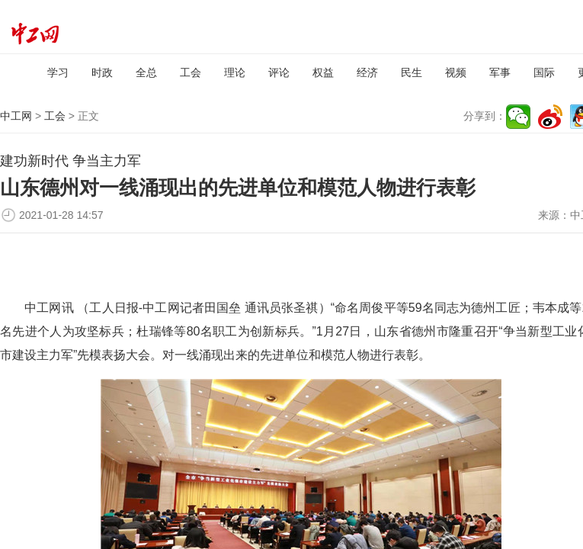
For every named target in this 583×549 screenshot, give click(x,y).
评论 (279, 72)
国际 (544, 72)
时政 (102, 72)
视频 (455, 72)
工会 (190, 72)
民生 (411, 72)
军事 (500, 72)
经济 (367, 72)
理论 (234, 72)
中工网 (16, 116)
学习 (58, 72)
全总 (146, 72)
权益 (323, 72)
